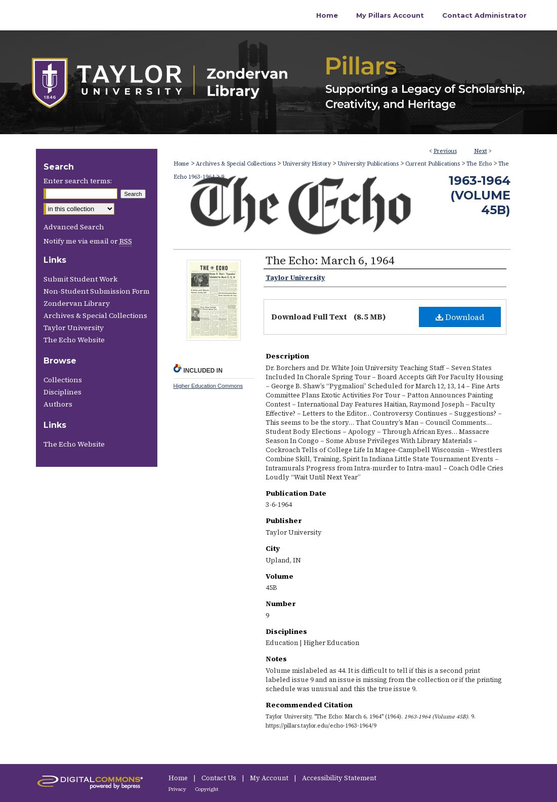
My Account (270, 778)
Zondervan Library (77, 303)
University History (306, 164)
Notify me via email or (88, 241)
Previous (445, 151)
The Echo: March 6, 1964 (330, 260)
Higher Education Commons (208, 386)
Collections (63, 380)
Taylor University (74, 328)
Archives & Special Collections (236, 164)
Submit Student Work (80, 279)
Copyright (207, 789)
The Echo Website (74, 340)
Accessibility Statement (339, 778)
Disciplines (62, 392)
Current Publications (432, 164)
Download (460, 317)
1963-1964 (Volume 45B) (479, 195)
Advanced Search (74, 227)
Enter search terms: (78, 181)
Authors (58, 404)
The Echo (479, 164)
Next (480, 151)
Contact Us (219, 778)
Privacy (177, 789)
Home (181, 164)
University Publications (368, 164)
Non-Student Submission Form (97, 291)
